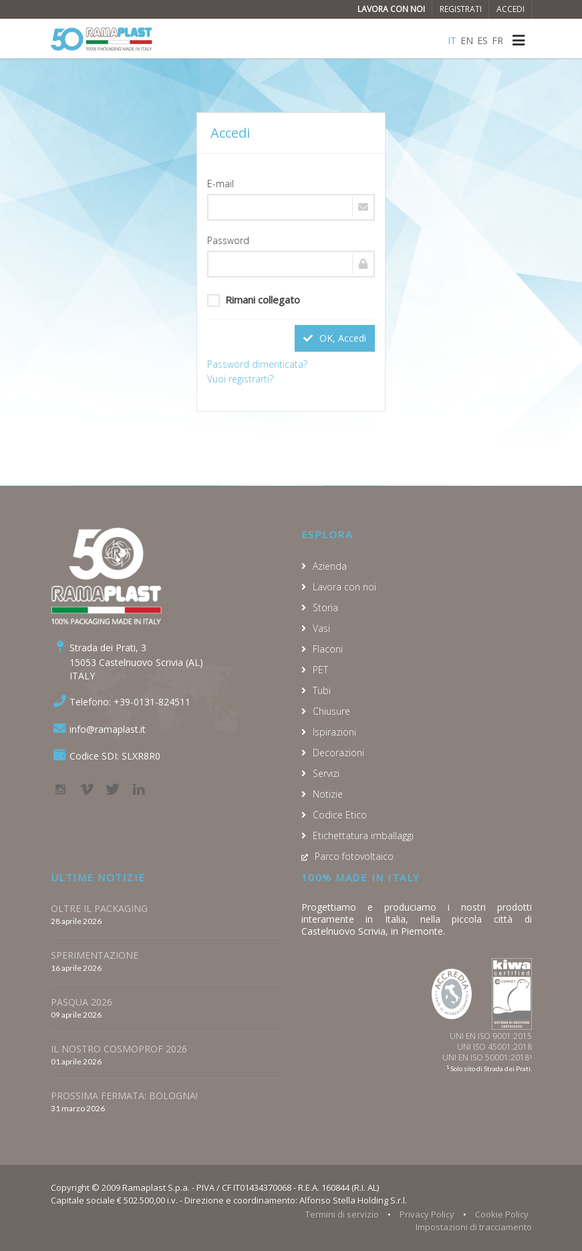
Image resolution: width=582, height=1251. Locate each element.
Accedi (510, 9)
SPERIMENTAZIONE (94, 955)
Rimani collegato (253, 300)
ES (482, 40)
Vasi (321, 628)
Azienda (330, 566)
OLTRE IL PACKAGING (99, 908)
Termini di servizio (342, 1214)
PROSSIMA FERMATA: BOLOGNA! (124, 1095)
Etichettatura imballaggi (363, 835)
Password (228, 240)
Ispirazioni (334, 731)
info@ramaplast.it (107, 729)
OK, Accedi (334, 338)
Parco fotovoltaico (354, 856)
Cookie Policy (502, 1214)
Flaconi (328, 649)
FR (497, 40)
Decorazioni (338, 752)
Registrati (461, 9)
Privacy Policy (427, 1214)
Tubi (322, 690)
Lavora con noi (391, 9)
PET (320, 669)
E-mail (220, 183)
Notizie (328, 794)
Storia (325, 607)
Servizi (326, 773)
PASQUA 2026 (81, 1002)
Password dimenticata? (257, 364)
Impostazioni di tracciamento (474, 1227)
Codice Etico (340, 814)
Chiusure (331, 711)
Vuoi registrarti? (240, 378)
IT (452, 40)
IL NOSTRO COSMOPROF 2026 (119, 1048)
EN (466, 40)
